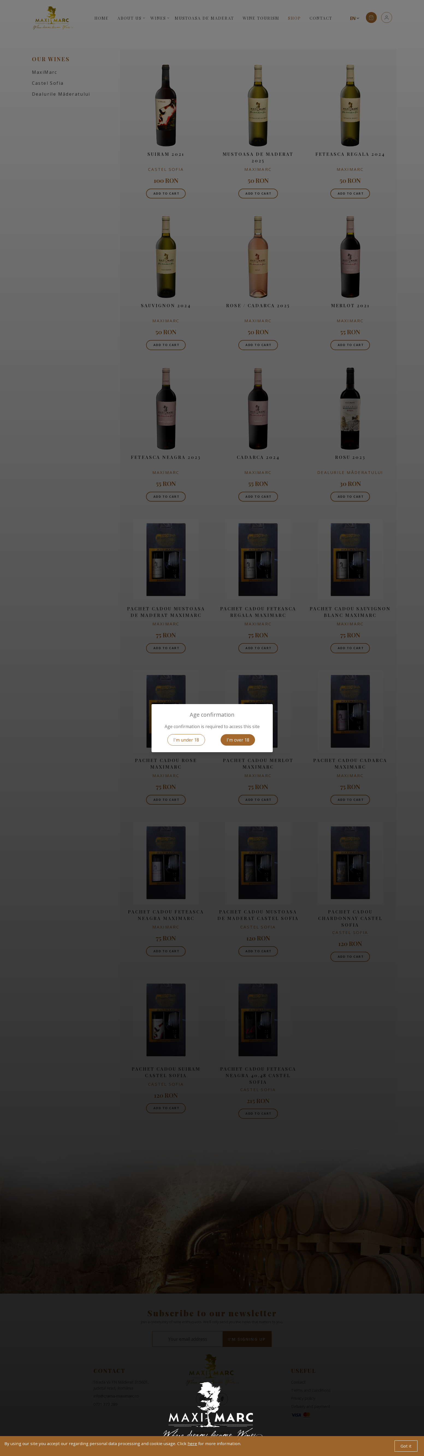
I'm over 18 (238, 740)
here (192, 1443)
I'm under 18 (186, 740)
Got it (406, 1446)
